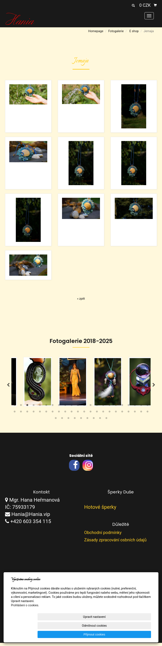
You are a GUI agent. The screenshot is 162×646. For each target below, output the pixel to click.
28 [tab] (46, 416)
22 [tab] (147, 409)
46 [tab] (62, 422)
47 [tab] (68, 422)
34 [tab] (84, 416)
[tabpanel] (81, 383)
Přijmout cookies (135, 634)
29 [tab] (52, 416)
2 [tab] (21, 409)
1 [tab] (14, 409)
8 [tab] (59, 409)
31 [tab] (65, 416)
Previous (8, 386)
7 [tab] (52, 409)
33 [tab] (78, 416)
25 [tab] (27, 416)
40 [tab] (122, 416)
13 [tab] (90, 409)
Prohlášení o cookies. (25, 623)
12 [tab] (84, 409)
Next (154, 386)
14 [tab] (97, 409)
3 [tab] (27, 409)
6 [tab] (46, 409)
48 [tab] (75, 422)
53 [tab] (106, 422)
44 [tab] (147, 416)
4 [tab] (33, 409)
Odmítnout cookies (100, 634)
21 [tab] (141, 409)
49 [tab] (81, 422)
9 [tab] (65, 409)
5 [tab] (40, 409)
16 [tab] (109, 409)
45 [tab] (56, 422)
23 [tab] (14, 416)
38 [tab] (109, 416)
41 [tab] (128, 416)
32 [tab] (71, 416)
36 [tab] (97, 416)
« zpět (81, 298)
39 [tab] (116, 416)
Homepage (95, 31)
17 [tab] (116, 409)
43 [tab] (141, 416)
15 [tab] (103, 409)
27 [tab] (40, 416)
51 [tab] (94, 422)
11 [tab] (78, 409)
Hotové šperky (100, 510)
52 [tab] (100, 422)
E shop (134, 31)
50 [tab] (87, 422)
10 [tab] (71, 409)
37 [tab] (103, 416)
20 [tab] (135, 409)
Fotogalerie (116, 31)
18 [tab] (122, 409)
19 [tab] (128, 409)
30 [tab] (59, 416)
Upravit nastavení (65, 634)
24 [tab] (21, 416)
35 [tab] (90, 416)
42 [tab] (135, 416)
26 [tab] (33, 416)
